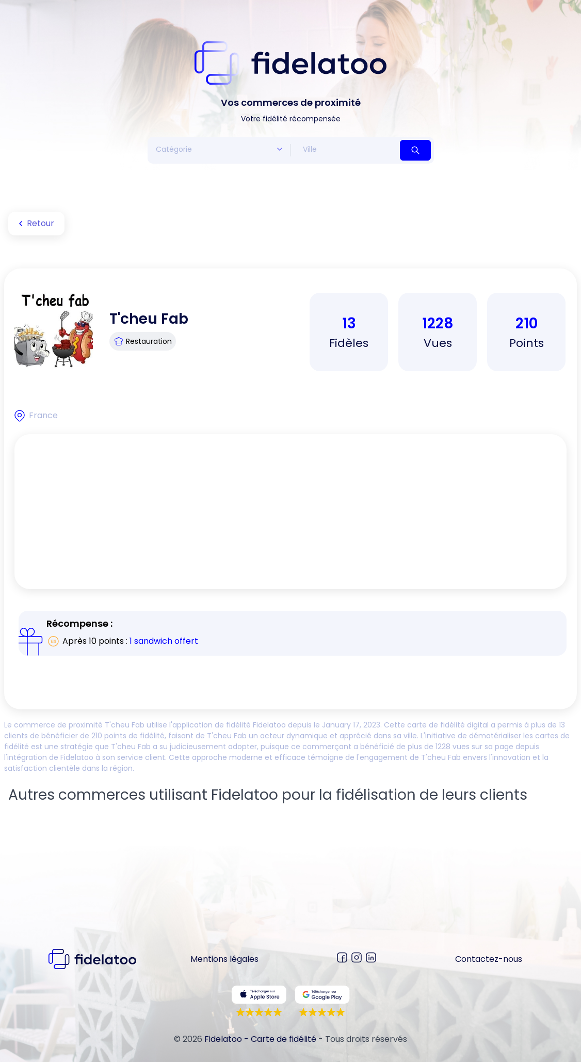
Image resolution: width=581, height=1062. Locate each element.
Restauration (143, 341)
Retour (34, 223)
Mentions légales (224, 959)
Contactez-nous (488, 959)
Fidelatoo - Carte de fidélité (260, 1039)
